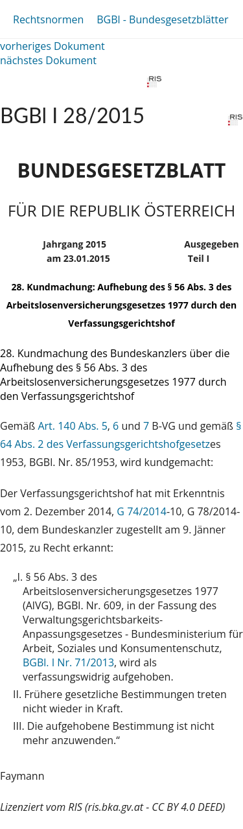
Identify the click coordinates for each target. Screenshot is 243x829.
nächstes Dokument (48, 60)
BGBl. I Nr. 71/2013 (68, 662)
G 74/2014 (142, 511)
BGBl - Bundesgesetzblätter (162, 19)
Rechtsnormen (48, 19)
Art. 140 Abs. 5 (72, 426)
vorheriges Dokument (52, 46)
